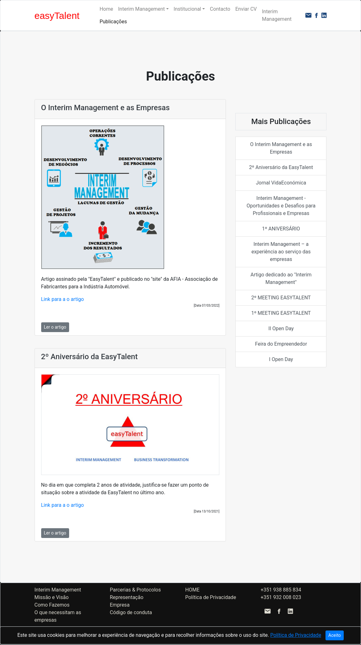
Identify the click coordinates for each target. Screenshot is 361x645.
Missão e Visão (52, 597)
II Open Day (281, 328)
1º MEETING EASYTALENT (281, 313)
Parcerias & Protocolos (135, 590)
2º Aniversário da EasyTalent (281, 167)
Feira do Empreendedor (281, 344)
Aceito (334, 635)
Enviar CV (246, 9)
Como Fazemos (52, 605)
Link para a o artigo (62, 299)
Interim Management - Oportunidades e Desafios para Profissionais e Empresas (281, 205)
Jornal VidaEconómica (281, 183)
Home (106, 9)
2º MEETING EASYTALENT (281, 298)
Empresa (120, 605)
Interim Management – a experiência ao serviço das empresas (281, 251)
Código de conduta (131, 612)
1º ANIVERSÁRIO (281, 229)
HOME (192, 590)
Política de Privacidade (210, 597)
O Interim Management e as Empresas (281, 148)
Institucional (187, 9)
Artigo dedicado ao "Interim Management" (280, 278)
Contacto (220, 9)
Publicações (113, 22)
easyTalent (57, 15)
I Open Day (281, 359)
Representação (127, 597)
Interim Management (141, 9)
